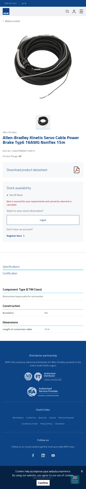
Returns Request (66, 417)
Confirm (43, 483)
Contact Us (31, 417)
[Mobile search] (67, 11)
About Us (42, 417)
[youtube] (53, 455)
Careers (52, 417)
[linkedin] (43, 455)
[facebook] (33, 455)
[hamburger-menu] (80, 11)
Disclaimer (60, 423)
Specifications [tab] (11, 266)
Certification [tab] (10, 273)
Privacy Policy (46, 423)
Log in (43, 220)
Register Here (15, 235)
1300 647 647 (10, 3)
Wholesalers (18, 417)
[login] (74, 11)
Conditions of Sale (29, 423)
